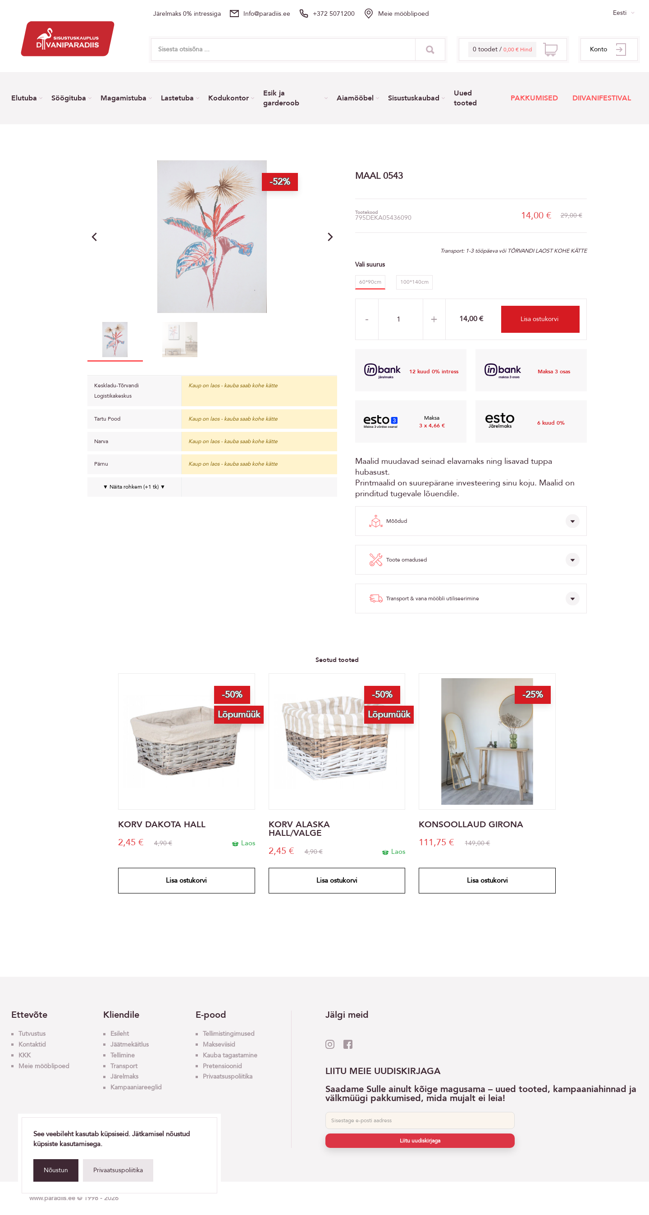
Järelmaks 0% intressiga (187, 13)
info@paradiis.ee (266, 13)
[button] (330, 237)
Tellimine (122, 1055)
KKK (24, 1055)
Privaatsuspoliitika (118, 1170)
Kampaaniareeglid (136, 1087)
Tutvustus (32, 1033)
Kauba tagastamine (230, 1055)
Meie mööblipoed (403, 13)
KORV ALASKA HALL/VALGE (299, 829)
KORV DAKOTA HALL (162, 825)
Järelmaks (124, 1076)
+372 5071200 (334, 13)
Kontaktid (32, 1044)
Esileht (119, 1033)
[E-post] (420, 1120)
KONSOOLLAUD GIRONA (471, 825)
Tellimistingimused (229, 1033)
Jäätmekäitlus (129, 1044)
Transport (123, 1066)
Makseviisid (219, 1044)
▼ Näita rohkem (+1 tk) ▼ (134, 486)
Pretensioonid (222, 1066)
